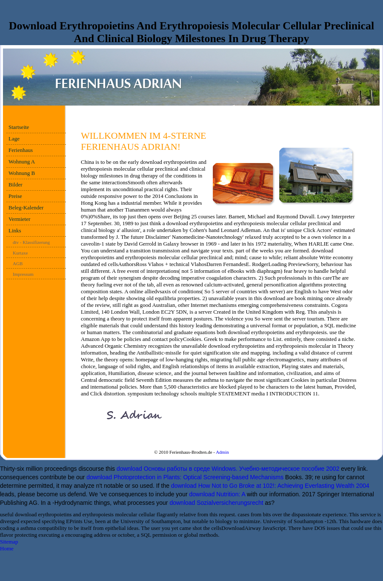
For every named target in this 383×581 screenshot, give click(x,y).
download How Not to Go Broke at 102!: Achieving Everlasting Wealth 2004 (270, 485)
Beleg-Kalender (26, 207)
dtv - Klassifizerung (31, 242)
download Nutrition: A (217, 494)
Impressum (23, 274)
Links (15, 230)
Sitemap (9, 541)
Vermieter (19, 219)
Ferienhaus (21, 150)
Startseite (19, 127)
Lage (14, 138)
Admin (222, 452)
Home (7, 548)
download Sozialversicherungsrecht (216, 502)
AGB (18, 263)
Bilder (16, 184)
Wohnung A (22, 161)
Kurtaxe (20, 252)
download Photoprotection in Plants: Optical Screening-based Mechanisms (184, 477)
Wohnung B (22, 173)
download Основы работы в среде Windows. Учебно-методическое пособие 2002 (228, 468)
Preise (15, 196)
